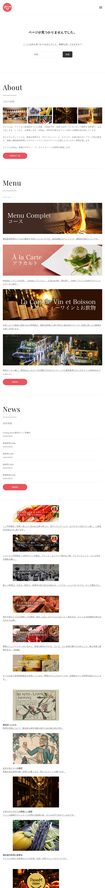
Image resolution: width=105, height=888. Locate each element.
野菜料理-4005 (9, 443)
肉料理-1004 (8, 464)
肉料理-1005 (8, 454)
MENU (15, 382)
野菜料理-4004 (9, 475)
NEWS (15, 487)
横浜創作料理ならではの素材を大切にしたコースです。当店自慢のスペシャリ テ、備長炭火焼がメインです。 (51, 239)
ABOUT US (15, 156)
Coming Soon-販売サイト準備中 (17, 433)
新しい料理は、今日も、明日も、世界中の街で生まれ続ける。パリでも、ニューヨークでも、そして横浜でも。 (52, 585)
